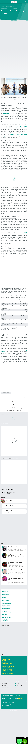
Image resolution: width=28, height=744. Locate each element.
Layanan (18, 697)
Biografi (3, 693)
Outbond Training (19, 699)
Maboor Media (18, 724)
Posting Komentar (4, 16)
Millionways (4, 699)
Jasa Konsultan (5, 695)
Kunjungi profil (8, 512)
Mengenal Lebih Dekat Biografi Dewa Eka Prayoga (16, 565)
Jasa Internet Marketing (21, 693)
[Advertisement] (12, 36)
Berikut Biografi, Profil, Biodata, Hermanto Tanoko (15, 558)
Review (17, 701)
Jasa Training (4, 697)
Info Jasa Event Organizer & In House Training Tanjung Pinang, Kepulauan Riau (16, 589)
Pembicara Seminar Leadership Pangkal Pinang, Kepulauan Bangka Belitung (14, 418)
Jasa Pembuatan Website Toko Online (21, 695)
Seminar (3, 702)
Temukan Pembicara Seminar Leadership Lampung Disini (14, 412)
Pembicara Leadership (6, 401)
